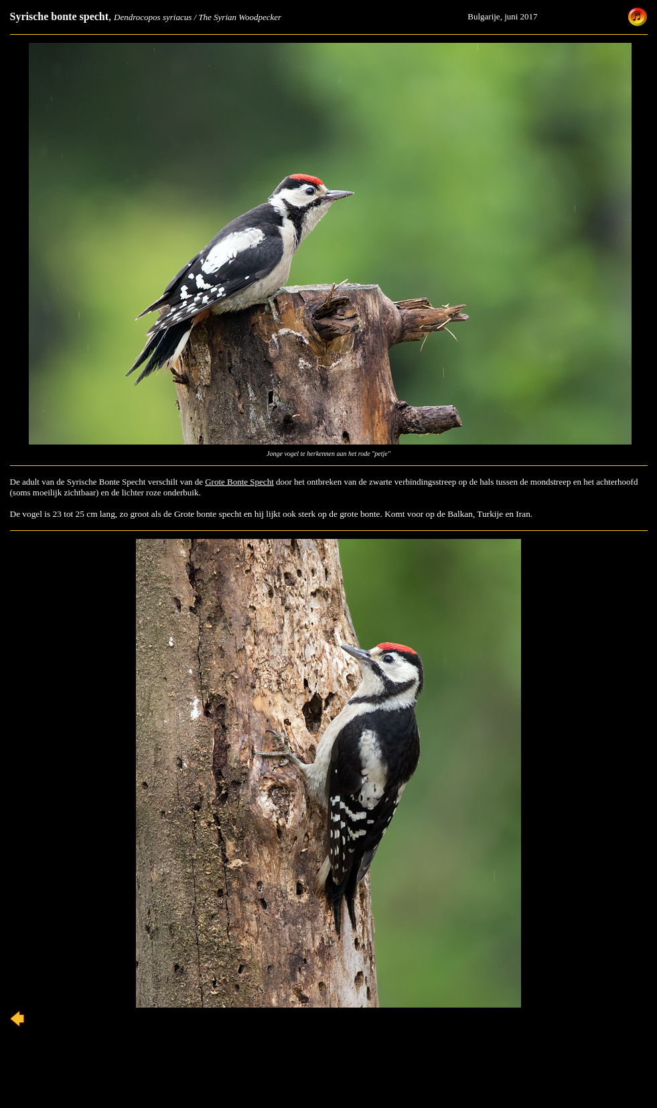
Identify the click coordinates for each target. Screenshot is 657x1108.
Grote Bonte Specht (239, 482)
